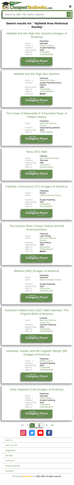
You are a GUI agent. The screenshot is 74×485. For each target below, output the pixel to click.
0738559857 (45, 52)
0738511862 (45, 288)
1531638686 (45, 89)
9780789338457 (46, 331)
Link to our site (11, 445)
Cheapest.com (25, 476)
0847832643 (45, 247)
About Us (9, 440)
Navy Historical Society (49, 158)
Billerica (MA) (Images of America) (36, 271)
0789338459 (45, 329)
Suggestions (10, 450)
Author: (29, 46)
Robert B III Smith (47, 80)
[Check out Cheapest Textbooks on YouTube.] (40, 433)
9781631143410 (46, 167)
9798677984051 (46, 132)
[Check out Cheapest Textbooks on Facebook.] (49, 433)
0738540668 (45, 368)
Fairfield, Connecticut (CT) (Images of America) (37, 186)
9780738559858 (46, 54)
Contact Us (9, 461)
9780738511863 (46, 291)
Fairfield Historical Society (50, 195)
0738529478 (45, 405)
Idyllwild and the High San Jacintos (37, 73)
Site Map (8, 455)
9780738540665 (46, 370)
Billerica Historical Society (50, 280)
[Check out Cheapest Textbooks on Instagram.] (23, 433)
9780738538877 (46, 206)
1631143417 (45, 165)
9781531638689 (46, 91)
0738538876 (45, 204)
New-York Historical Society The (48, 321)
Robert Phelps (45, 398)
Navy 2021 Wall (36, 151)
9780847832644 (46, 249)
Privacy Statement (12, 466)
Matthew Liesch (46, 361)
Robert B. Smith (46, 46)
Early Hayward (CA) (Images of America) (36, 389)
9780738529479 (46, 407)
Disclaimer (9, 471)
